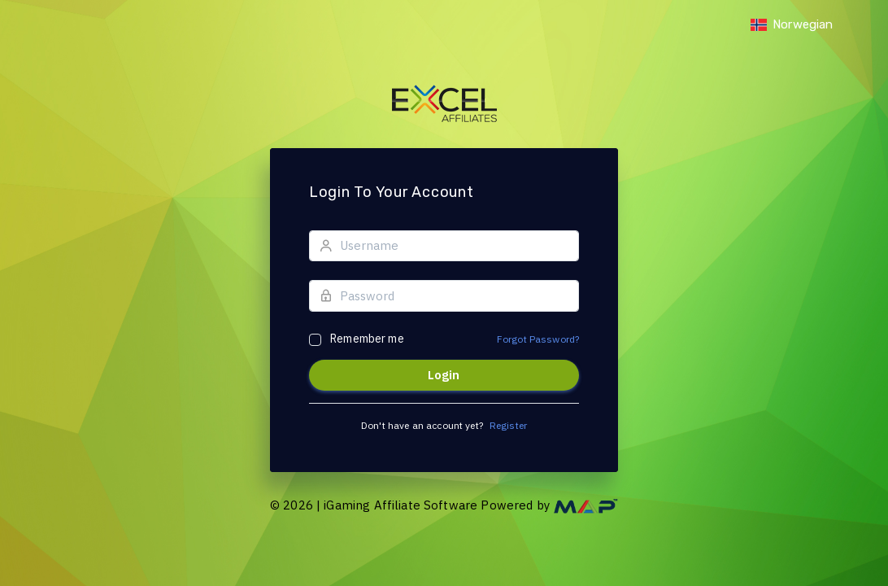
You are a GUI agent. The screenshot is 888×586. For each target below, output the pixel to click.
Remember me (367, 338)
